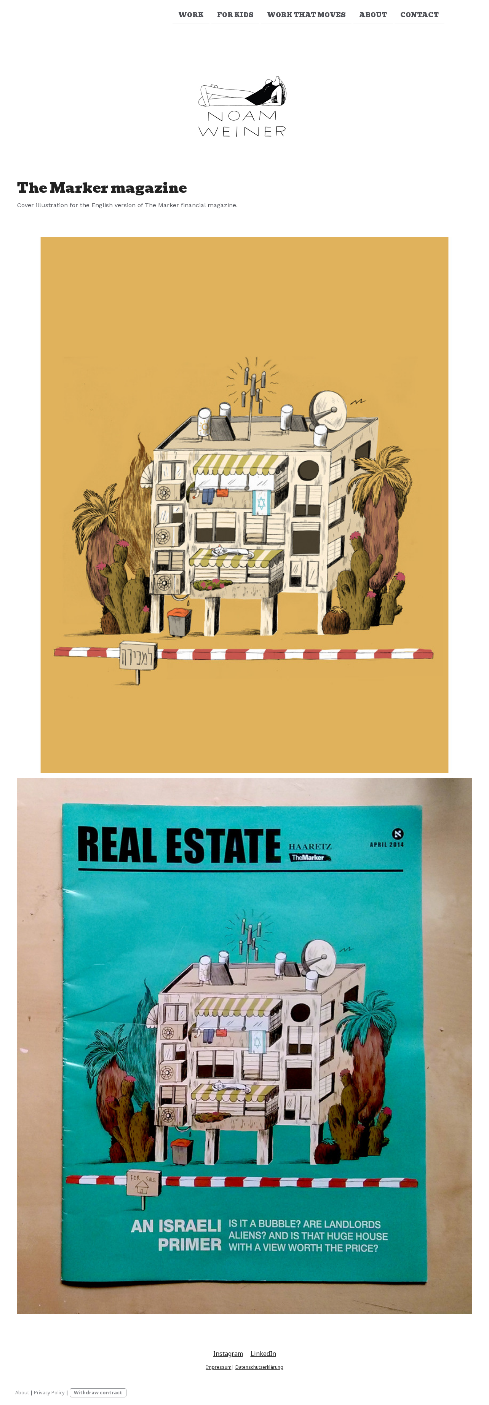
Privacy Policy (49, 1392)
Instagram (228, 1353)
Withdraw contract (98, 1392)
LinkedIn (263, 1353)
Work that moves (306, 14)
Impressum (219, 1367)
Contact (419, 14)
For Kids (235, 14)
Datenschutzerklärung (259, 1367)
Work (191, 14)
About (373, 14)
